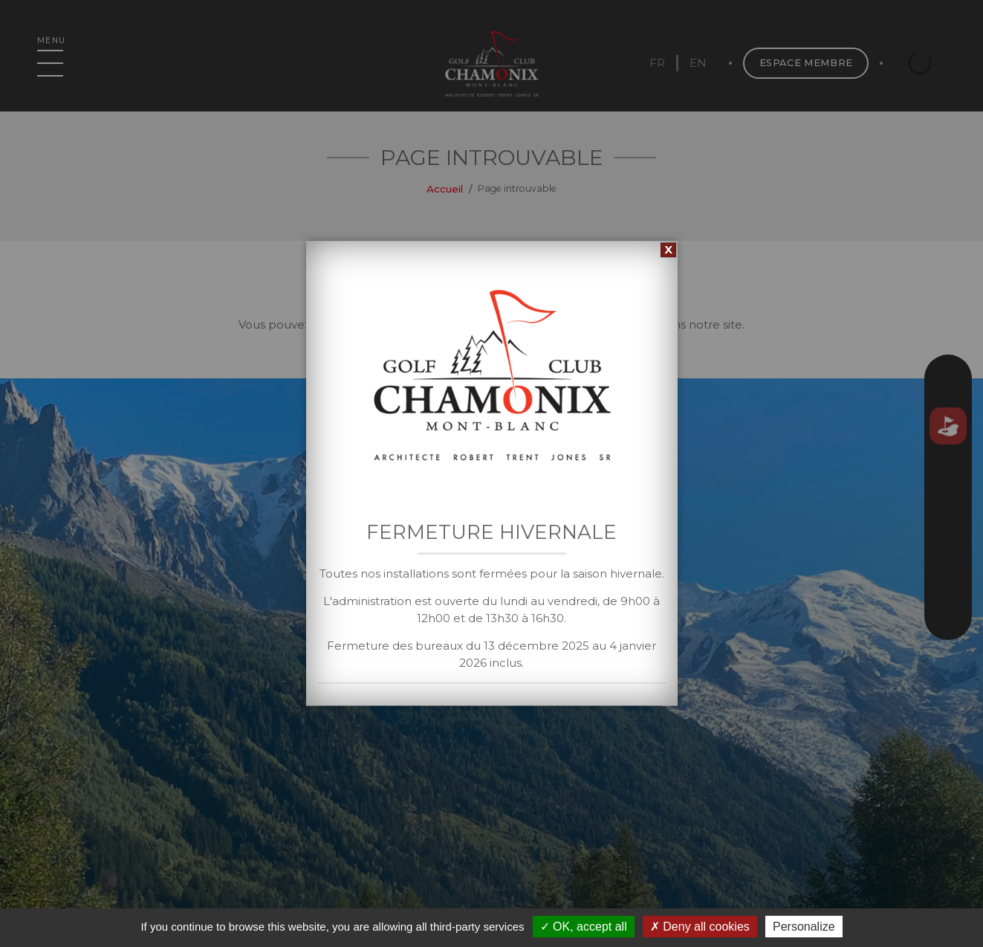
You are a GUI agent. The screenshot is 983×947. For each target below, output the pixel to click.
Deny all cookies (700, 926)
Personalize (804, 926)
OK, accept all (583, 926)
